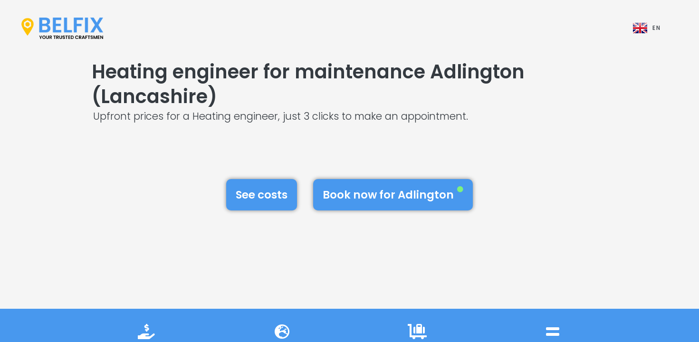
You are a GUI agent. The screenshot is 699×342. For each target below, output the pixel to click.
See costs (261, 194)
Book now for (393, 194)
